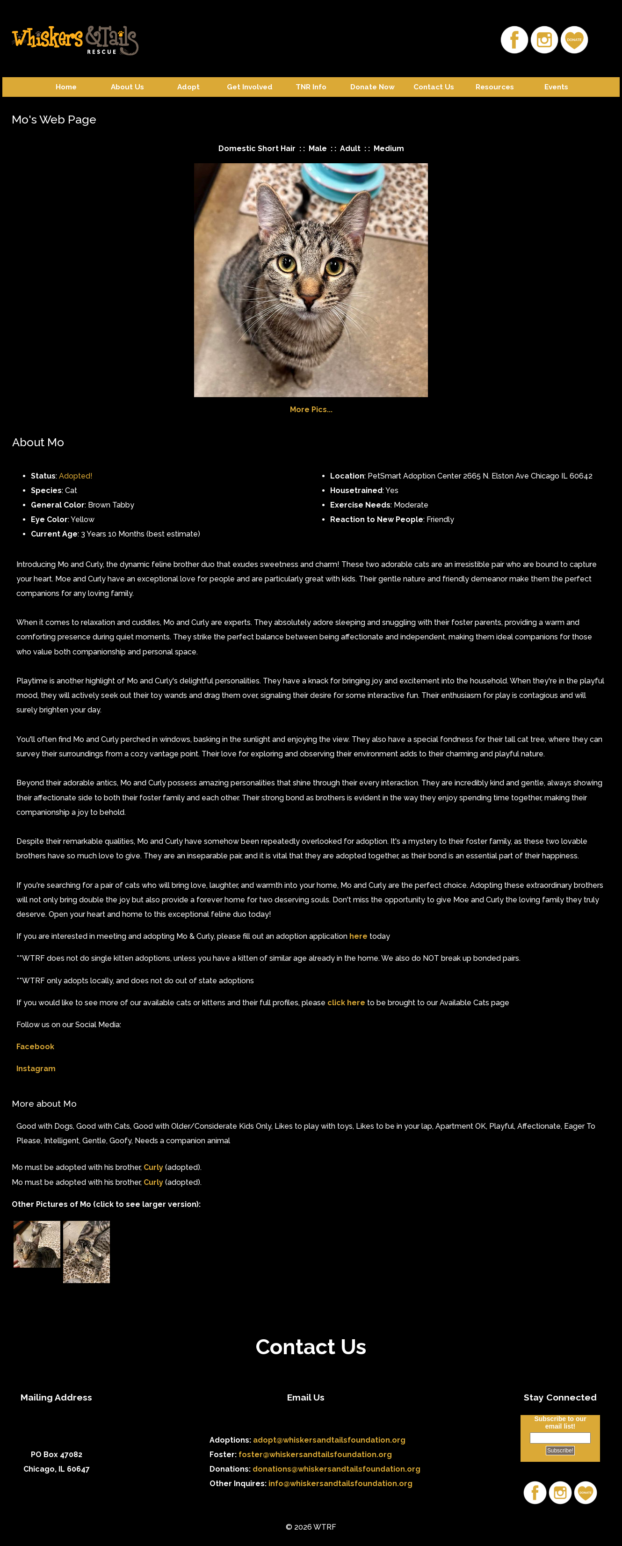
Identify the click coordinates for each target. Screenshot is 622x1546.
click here (346, 1002)
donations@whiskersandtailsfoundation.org (336, 1469)
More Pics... (311, 409)
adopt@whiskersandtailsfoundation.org (329, 1440)
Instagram (36, 1068)
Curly (153, 1167)
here (358, 936)
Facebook (35, 1046)
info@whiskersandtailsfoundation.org (340, 1483)
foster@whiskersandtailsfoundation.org (315, 1454)
